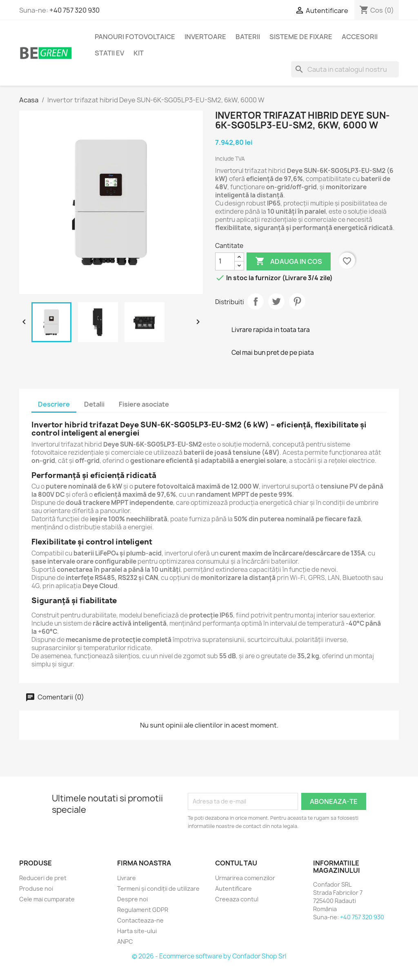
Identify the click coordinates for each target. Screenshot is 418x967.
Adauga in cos (288, 261)
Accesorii (360, 36)
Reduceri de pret (43, 878)
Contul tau (236, 863)
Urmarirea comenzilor (245, 878)
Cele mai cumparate (47, 899)
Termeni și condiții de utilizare (158, 888)
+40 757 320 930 (74, 10)
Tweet (276, 301)
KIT (138, 53)
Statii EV (109, 53)
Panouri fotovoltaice (135, 36)
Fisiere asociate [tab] (144, 404)
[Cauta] (345, 69)
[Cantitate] (225, 261)
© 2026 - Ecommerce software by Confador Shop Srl (209, 956)
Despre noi (132, 899)
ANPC (125, 941)
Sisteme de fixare (300, 36)
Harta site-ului (137, 931)
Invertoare (205, 36)
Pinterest (297, 301)
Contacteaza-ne (140, 920)
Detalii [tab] (94, 404)
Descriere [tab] (54, 404)
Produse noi (36, 888)
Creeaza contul (236, 899)
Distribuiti (255, 301)
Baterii (248, 36)
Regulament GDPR (142, 910)
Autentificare (233, 888)
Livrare (126, 878)
